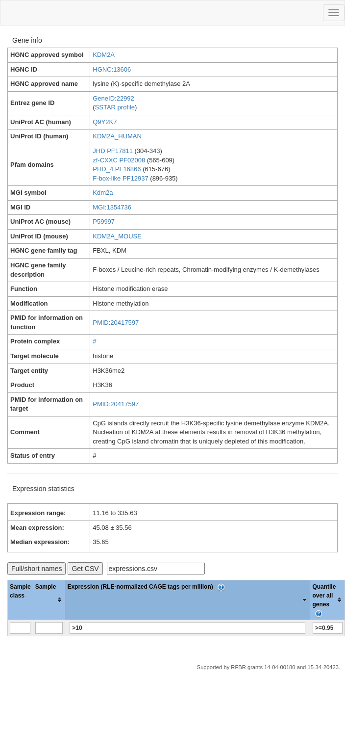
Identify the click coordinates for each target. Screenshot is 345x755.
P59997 (104, 221)
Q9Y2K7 (105, 122)
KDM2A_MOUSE (117, 236)
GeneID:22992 (113, 98)
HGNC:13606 (112, 69)
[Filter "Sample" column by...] (49, 628)
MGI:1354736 (112, 207)
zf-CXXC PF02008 (119, 160)
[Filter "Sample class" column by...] (20, 628)
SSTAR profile (115, 107)
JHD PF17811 (113, 151)
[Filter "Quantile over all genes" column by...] (328, 628)
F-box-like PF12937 (120, 178)
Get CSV (85, 569)
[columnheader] (49, 600)
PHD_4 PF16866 (117, 169)
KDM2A (104, 54)
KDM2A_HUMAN (117, 136)
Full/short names (36, 569)
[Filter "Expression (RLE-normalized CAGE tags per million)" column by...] (187, 628)
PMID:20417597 (116, 322)
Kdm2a (103, 192)
